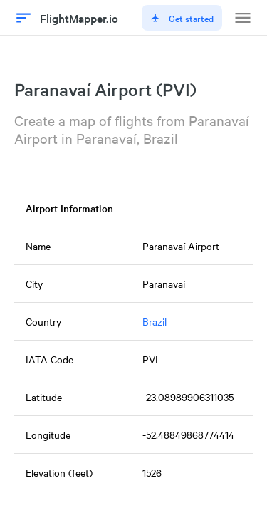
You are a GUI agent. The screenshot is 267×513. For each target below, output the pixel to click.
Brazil (154, 321)
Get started (182, 17)
